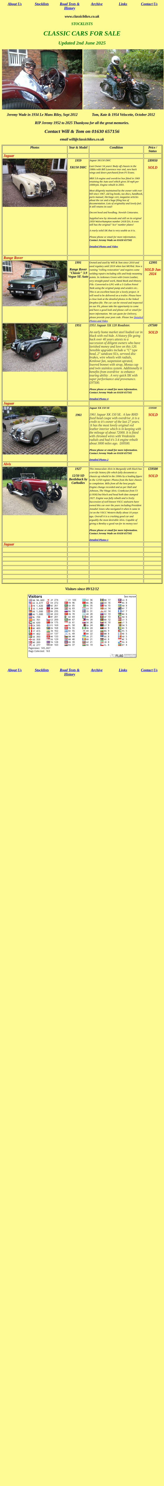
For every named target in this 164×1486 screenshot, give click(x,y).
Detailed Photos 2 (99, 459)
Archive (96, 4)
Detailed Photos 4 (99, 398)
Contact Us (149, 4)
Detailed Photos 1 (99, 539)
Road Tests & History (70, 6)
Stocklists (42, 4)
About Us (15, 4)
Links (123, 4)
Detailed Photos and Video (103, 246)
